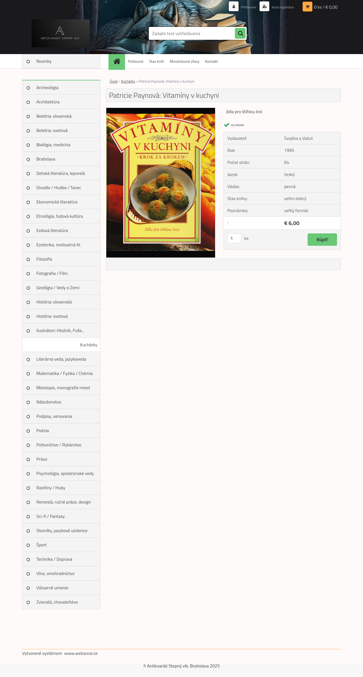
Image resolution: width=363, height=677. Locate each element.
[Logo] (60, 33)
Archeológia (47, 87)
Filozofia (44, 259)
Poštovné (135, 61)
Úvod (113, 81)
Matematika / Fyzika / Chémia (64, 373)
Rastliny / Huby (50, 487)
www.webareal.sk (81, 653)
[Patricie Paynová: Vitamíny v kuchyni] (160, 110)
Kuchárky (88, 344)
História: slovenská (54, 301)
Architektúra (48, 101)
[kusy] (234, 238)
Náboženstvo (48, 401)
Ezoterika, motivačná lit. (58, 244)
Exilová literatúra (52, 230)
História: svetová (52, 316)
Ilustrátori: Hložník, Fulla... (60, 330)
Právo (41, 459)
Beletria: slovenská (54, 116)
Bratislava (45, 159)
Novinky (43, 61)
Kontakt (211, 61)
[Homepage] (118, 61)
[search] (240, 33)
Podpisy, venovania (54, 416)
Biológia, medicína (53, 144)
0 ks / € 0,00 (326, 7)
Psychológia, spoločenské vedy (65, 473)
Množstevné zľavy (184, 61)
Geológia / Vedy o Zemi (57, 287)
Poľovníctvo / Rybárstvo (58, 444)
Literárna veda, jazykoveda (61, 359)
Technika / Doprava (54, 559)
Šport (41, 544)
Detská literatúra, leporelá (60, 173)
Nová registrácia (280, 7)
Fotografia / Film (52, 273)
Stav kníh (156, 61)
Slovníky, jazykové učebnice (62, 530)
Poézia (42, 430)
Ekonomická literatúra (56, 201)
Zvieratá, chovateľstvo (57, 602)
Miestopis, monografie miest (63, 387)
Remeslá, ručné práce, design (63, 502)
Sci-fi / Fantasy (50, 516)
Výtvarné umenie (52, 587)
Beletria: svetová (52, 130)
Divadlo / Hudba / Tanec (58, 187)
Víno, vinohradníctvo (55, 573)
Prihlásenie (242, 7)
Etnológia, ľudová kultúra (59, 216)
